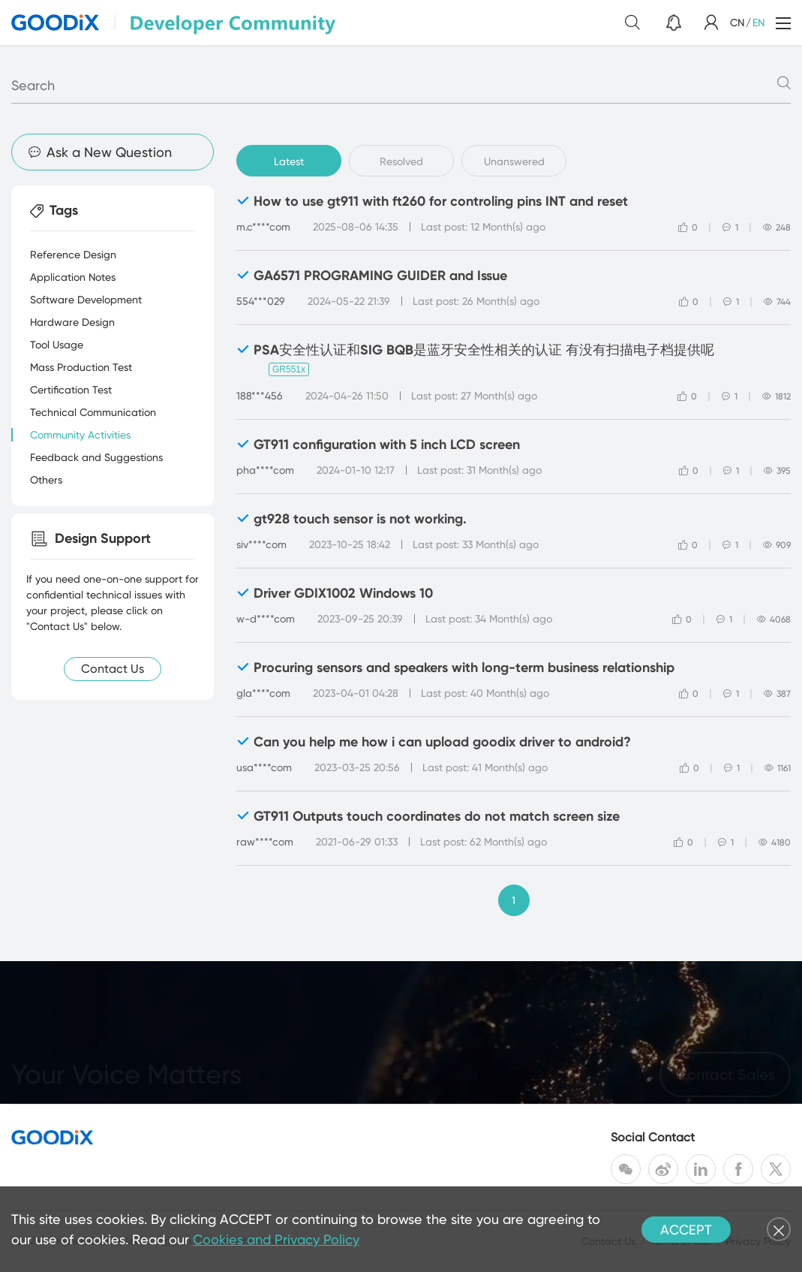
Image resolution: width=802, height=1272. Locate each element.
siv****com (261, 544)
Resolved (401, 161)
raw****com (264, 842)
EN (758, 23)
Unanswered (514, 161)
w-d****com (265, 619)
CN (737, 23)
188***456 (259, 396)
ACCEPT (686, 1229)
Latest (289, 161)
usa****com (264, 767)
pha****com (265, 470)
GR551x (288, 369)
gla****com (263, 693)
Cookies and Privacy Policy (276, 1239)
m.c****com (263, 227)
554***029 (260, 301)
